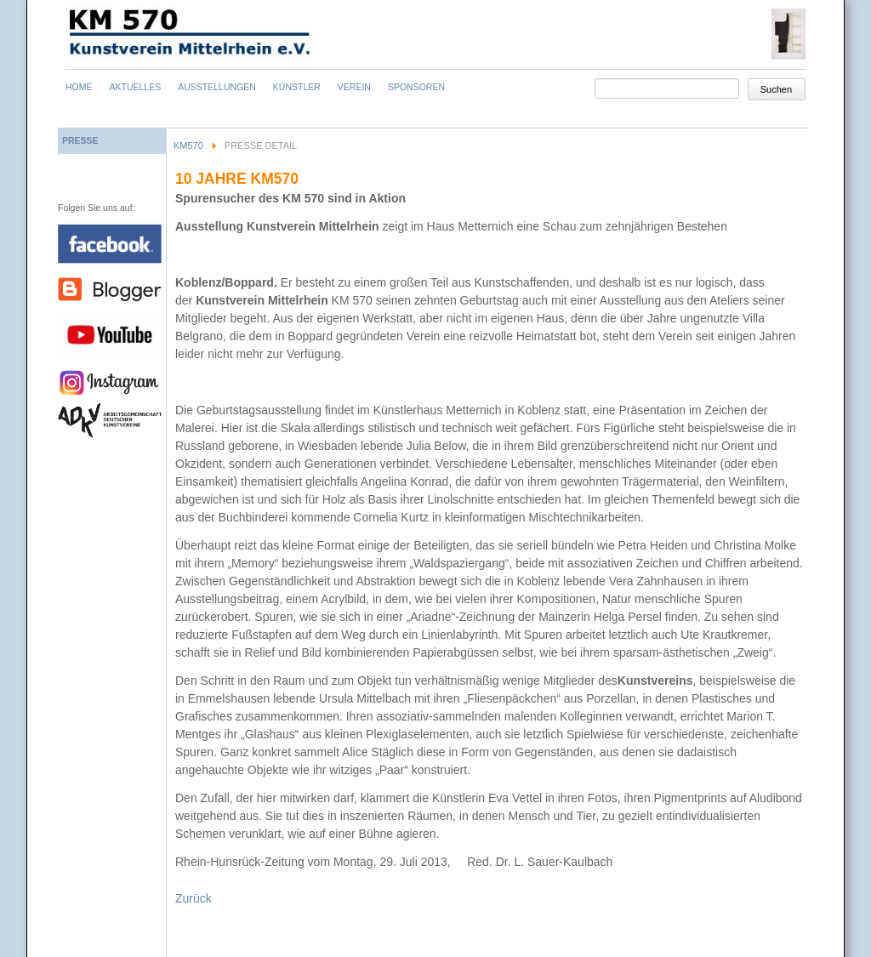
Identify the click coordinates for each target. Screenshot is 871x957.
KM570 (188, 145)
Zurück (193, 898)
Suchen (776, 89)
